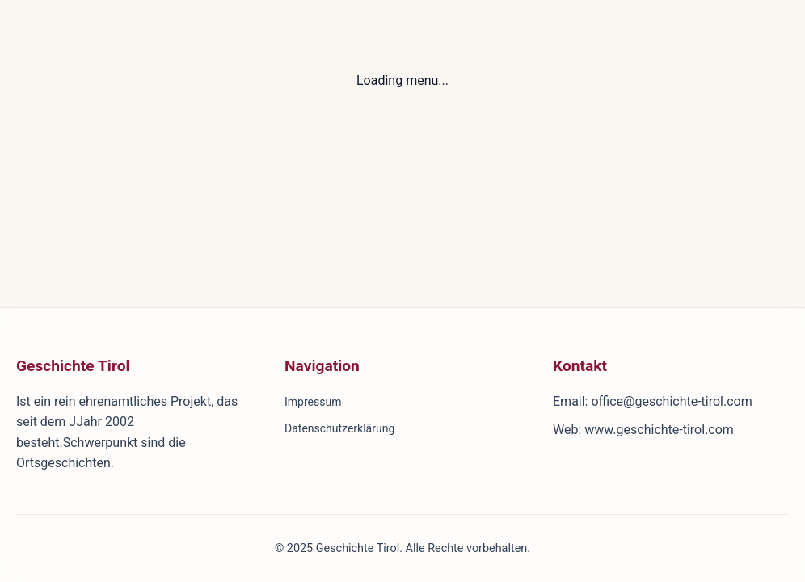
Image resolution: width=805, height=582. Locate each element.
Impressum (312, 401)
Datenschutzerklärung (339, 428)
